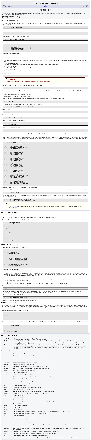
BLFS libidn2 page (13, 206)
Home (45, 6)
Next (87, 5)
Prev (4, 5)
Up (45, 5)
